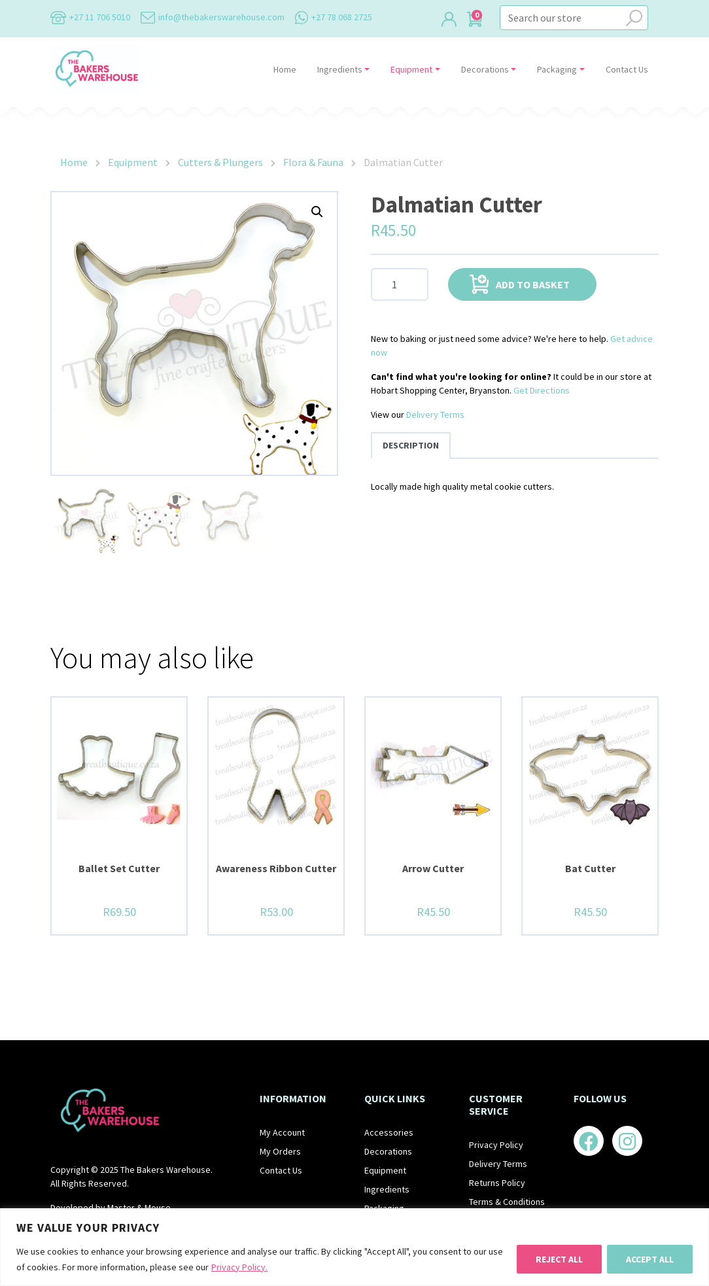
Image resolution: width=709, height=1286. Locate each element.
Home (284, 69)
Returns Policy (497, 1183)
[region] (354, 1247)
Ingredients (339, 69)
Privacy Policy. (239, 1267)
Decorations (485, 69)
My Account (282, 1132)
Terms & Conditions (507, 1202)
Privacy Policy (496, 1145)
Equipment (411, 69)
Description (411, 445)
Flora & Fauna (313, 162)
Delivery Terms (435, 414)
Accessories (388, 1132)
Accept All (650, 1259)
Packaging (557, 69)
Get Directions (541, 390)
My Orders (280, 1151)
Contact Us (627, 69)
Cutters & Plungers (220, 162)
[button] (317, 212)
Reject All (559, 1259)
